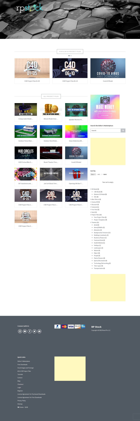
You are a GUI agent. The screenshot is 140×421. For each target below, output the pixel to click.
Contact (20, 378)
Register (20, 391)
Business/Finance (99, 238)
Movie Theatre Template (52, 162)
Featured (94, 207)
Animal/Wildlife (98, 227)
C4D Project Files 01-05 (32, 81)
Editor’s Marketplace (72, 8)
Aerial (95, 225)
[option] (32, 71)
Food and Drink (98, 240)
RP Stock (96, 326)
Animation (97, 230)
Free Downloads (22, 364)
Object (96, 253)
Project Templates (99, 220)
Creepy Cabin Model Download (28, 119)
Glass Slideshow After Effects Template (82, 141)
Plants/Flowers (98, 258)
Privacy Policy (22, 401)
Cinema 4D (94, 202)
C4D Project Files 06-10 (70, 81)
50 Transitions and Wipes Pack (28, 183)
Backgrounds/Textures (101, 233)
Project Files (95, 215)
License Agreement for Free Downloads (30, 397)
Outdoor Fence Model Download (29, 141)
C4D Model (97, 192)
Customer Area (109, 8)
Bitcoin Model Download (52, 119)
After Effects (95, 199)
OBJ (95, 197)
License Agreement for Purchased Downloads (31, 394)
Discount (94, 204)
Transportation (98, 268)
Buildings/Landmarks (100, 235)
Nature (96, 250)
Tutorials (20, 374)
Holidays (96, 245)
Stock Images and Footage (26, 368)
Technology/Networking (101, 263)
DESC (105, 174)
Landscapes (97, 248)
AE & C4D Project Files (24, 371)
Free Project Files (99, 217)
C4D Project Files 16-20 (26, 205)
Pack (92, 212)
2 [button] (70, 55)
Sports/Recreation (99, 261)
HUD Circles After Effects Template (30, 162)
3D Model (94, 189)
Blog (87, 8)
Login (19, 387)
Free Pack (94, 209)
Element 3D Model (99, 194)
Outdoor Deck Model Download (54, 141)
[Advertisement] (107, 151)
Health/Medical (98, 243)
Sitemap (20, 404)
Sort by (92, 171)
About (96, 8)
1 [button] (69, 55)
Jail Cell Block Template (52, 183)
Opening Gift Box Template (78, 183)
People (96, 256)
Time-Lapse (97, 266)
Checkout (20, 384)
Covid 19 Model (108, 81)
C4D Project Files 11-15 (51, 205)
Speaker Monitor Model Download (80, 120)
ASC (99, 174)
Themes (93, 222)
